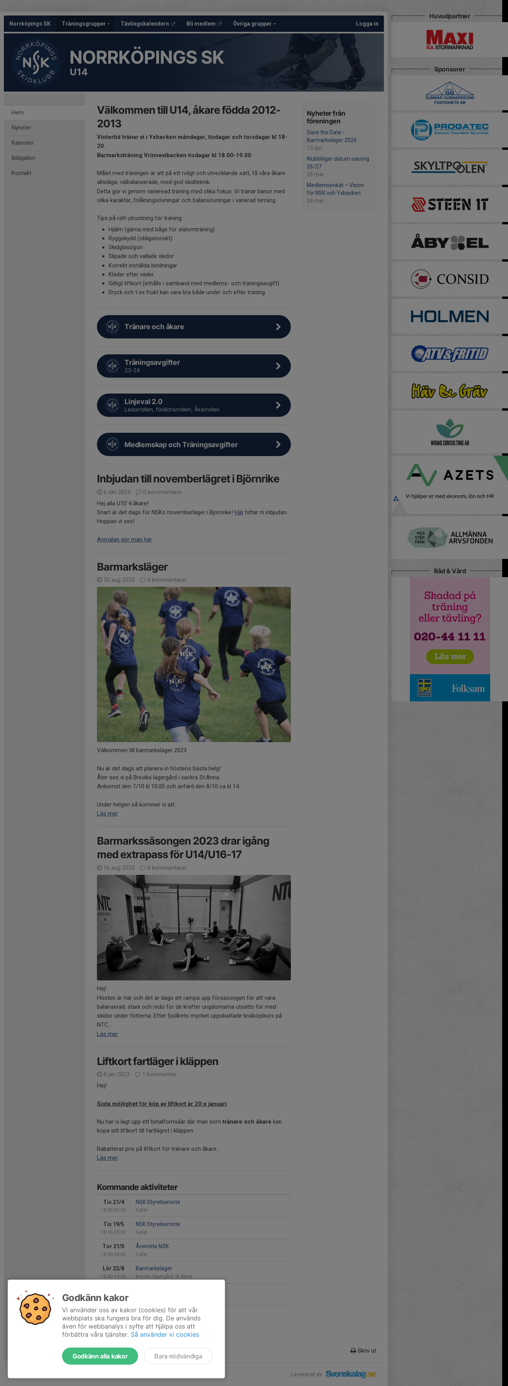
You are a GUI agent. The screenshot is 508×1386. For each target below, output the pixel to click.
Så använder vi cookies (165, 1334)
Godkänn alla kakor (100, 1356)
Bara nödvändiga (178, 1356)
